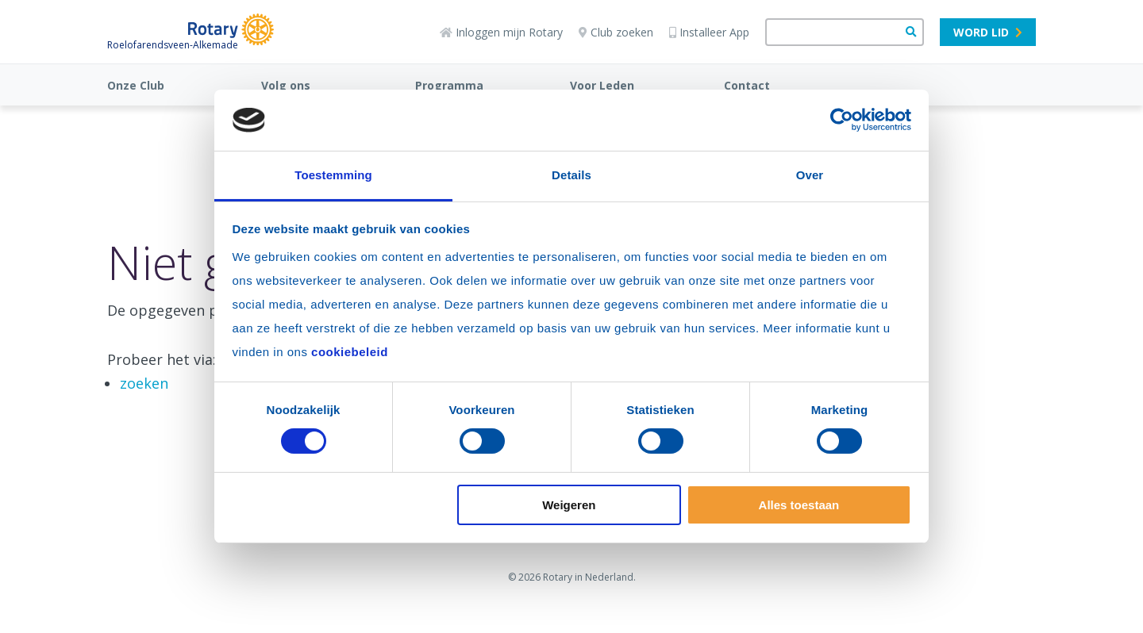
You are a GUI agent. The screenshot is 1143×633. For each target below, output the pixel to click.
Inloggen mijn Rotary (501, 32)
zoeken (144, 383)
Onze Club (135, 85)
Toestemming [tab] (333, 175)
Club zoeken (616, 32)
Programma (449, 85)
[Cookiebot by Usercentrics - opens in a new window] (841, 120)
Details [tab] (571, 175)
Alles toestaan (799, 505)
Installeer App (709, 32)
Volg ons (285, 85)
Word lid (987, 32)
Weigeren (568, 505)
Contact (747, 85)
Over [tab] (810, 175)
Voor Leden (602, 85)
